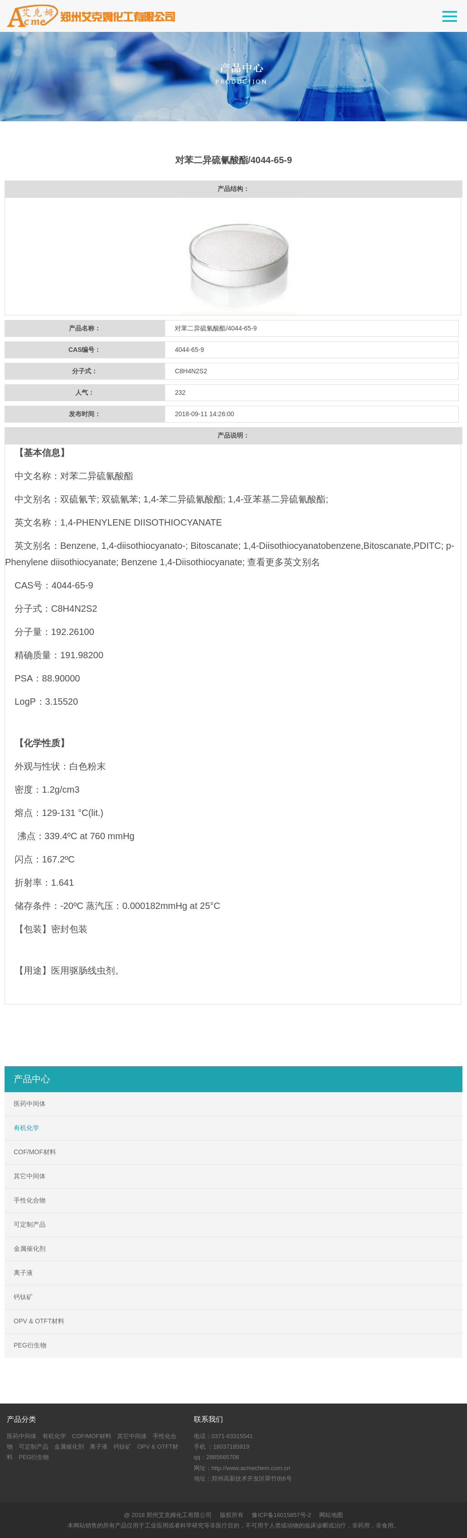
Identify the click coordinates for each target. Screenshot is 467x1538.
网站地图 (331, 1515)
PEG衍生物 (30, 1345)
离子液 (23, 1272)
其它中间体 (30, 1176)
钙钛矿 (23, 1297)
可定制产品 (30, 1224)
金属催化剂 (30, 1248)
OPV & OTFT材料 (39, 1321)
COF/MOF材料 (35, 1152)
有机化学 (26, 1127)
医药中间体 (30, 1103)
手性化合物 (30, 1200)
